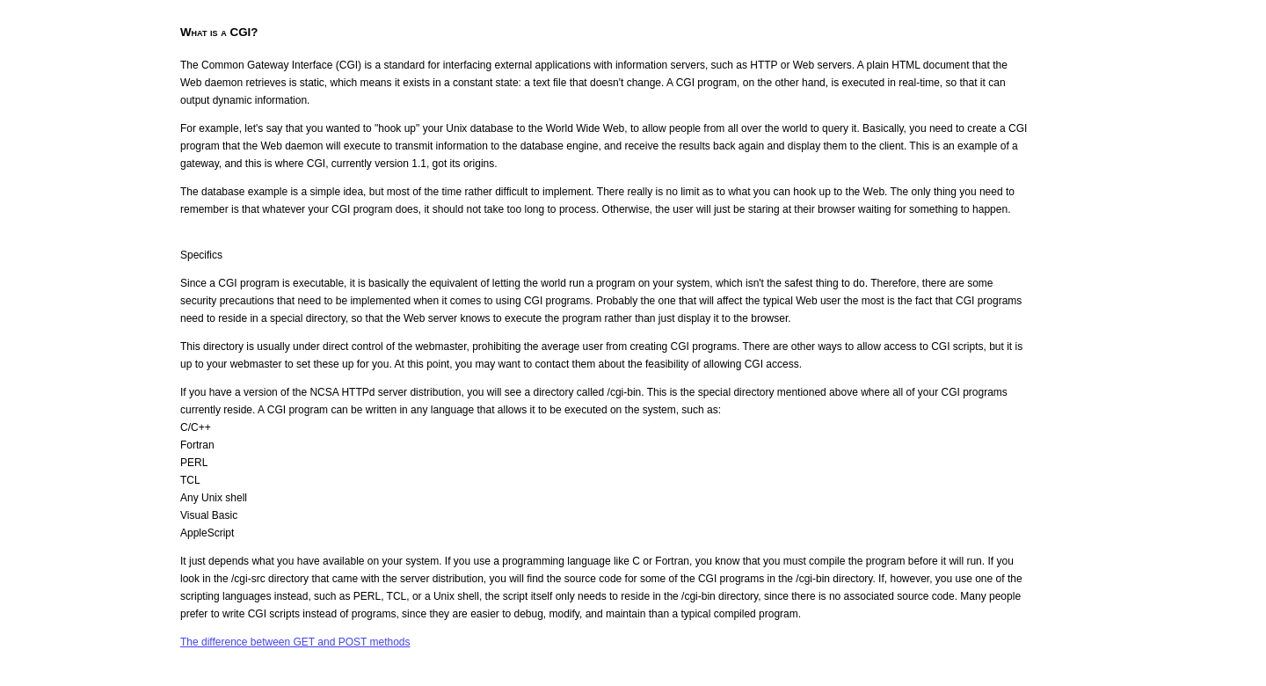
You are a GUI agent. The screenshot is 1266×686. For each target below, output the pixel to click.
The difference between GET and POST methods (295, 642)
